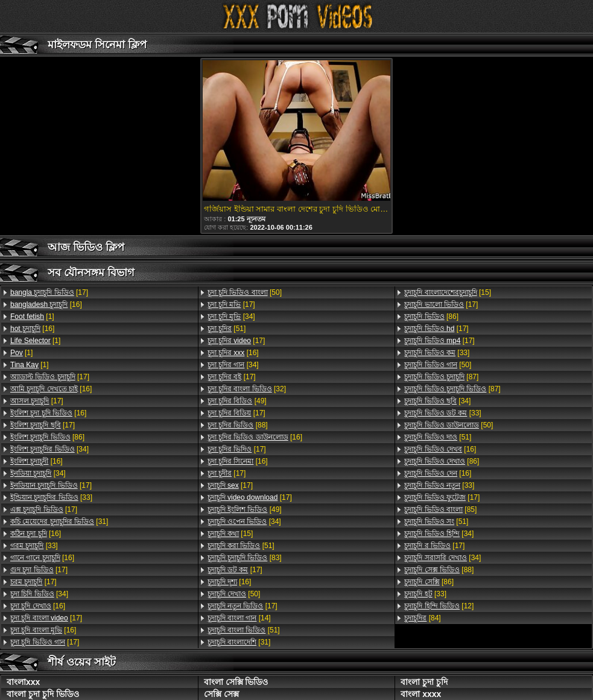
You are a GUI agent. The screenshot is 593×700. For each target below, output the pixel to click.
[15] (230, 533)
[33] (51, 497)
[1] (32, 316)
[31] (59, 521)
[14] (239, 618)
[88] (238, 425)
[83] (245, 557)
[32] (247, 389)
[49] (237, 401)
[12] (439, 606)
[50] (245, 292)
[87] (441, 377)
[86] (47, 437)
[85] (440, 509)
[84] (422, 618)
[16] (46, 304)
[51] (227, 328)
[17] (49, 292)
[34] (49, 449)
